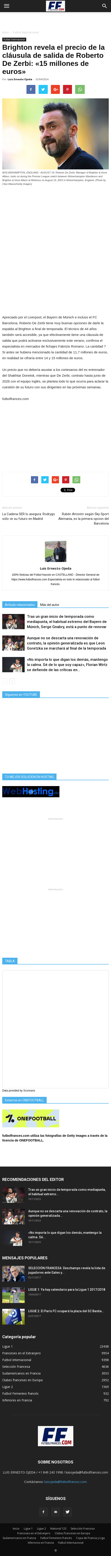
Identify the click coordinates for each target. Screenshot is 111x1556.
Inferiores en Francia (17, 1400)
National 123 (58, 1528)
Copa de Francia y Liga (90, 1538)
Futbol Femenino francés (20, 1393)
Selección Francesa (16, 1366)
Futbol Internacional (14, 39)
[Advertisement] (55, 20)
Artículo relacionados (20, 605)
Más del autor (49, 605)
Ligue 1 (7, 1346)
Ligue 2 (7, 1387)
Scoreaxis (29, 1090)
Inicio (5, 32)
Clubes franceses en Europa (22, 1380)
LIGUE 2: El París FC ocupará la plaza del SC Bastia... (66, 1311)
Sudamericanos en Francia (21, 1373)
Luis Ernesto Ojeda (20, 79)
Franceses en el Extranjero (21, 1353)
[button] (104, 6)
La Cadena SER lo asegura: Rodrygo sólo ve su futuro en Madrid (28, 516)
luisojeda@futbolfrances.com (65, 1482)
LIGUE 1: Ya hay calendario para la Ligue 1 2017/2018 (66, 1289)
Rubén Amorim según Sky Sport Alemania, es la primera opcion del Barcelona (83, 518)
